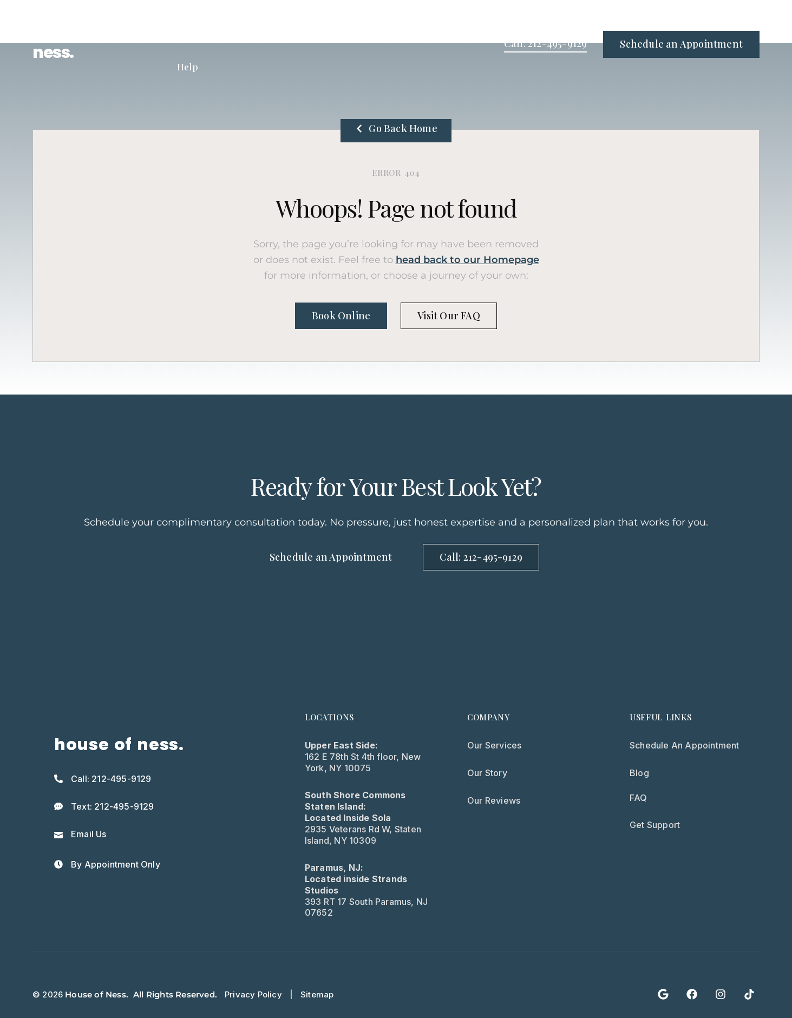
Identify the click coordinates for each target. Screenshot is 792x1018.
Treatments (293, 22)
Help (188, 67)
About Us (436, 22)
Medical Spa (368, 22)
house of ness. (66, 44)
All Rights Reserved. (175, 994)
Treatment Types (207, 22)
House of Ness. (96, 994)
